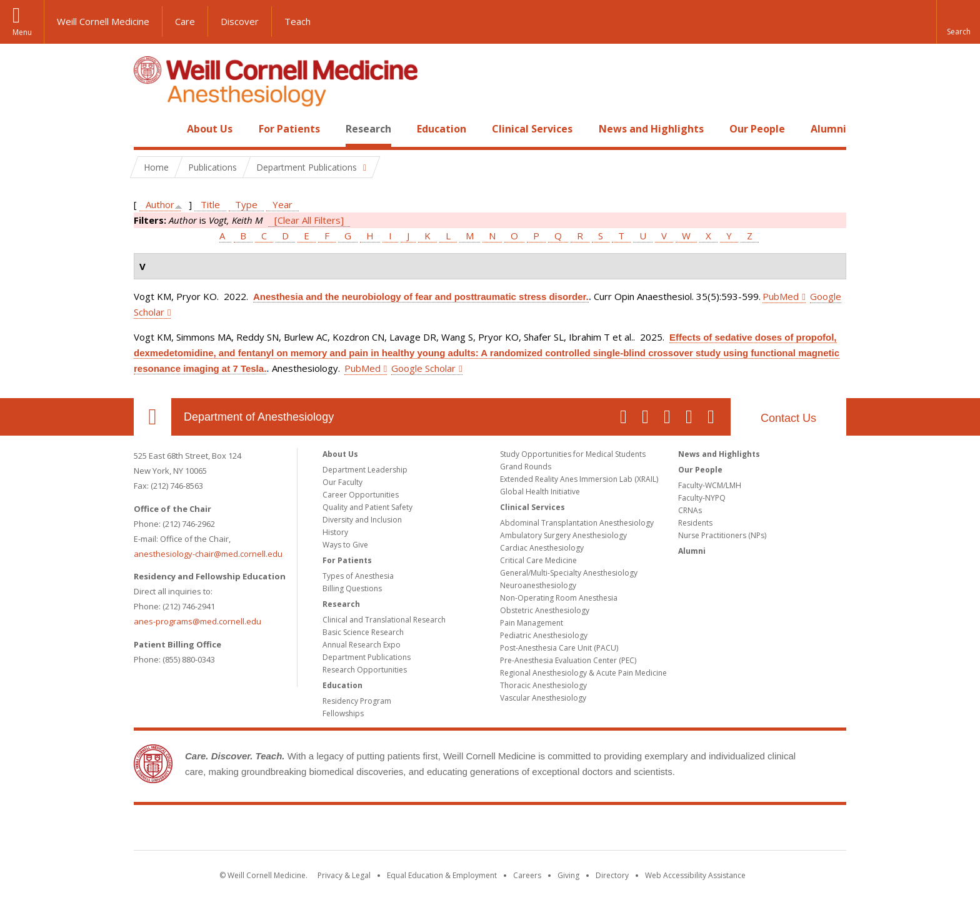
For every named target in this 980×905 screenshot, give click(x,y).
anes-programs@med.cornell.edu (197, 621)
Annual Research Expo (361, 644)
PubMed (780, 296)
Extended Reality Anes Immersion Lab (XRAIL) (579, 479)
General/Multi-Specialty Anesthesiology (569, 573)
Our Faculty (342, 482)
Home (147, 128)
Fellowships (343, 713)
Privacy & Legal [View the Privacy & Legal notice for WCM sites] (344, 875)
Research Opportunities (364, 669)
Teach (297, 21)
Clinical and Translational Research (384, 619)
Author (160, 204)
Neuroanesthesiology (538, 585)
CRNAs (690, 510)
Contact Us (788, 418)
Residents (695, 523)
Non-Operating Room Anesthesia (559, 597)
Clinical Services (532, 129)
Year (282, 204)
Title (210, 204)
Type (246, 204)
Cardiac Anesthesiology (542, 547)
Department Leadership (365, 469)
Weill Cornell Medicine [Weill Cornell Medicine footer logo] (490, 830)
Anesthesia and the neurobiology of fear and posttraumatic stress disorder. (421, 296)
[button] (958, 22)
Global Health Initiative (540, 491)
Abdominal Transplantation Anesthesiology (577, 523)
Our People (757, 129)
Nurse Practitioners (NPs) (722, 535)
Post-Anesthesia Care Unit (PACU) (559, 647)
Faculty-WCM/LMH (709, 485)
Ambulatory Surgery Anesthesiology (563, 535)
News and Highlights (651, 129)
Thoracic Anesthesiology (543, 685)
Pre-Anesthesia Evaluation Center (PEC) (568, 660)
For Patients (289, 129)
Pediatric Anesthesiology (544, 635)
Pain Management (531, 623)
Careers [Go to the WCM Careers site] (527, 875)
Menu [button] (22, 32)
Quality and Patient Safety (367, 507)
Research (368, 129)
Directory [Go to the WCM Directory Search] (612, 875)
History (335, 532)
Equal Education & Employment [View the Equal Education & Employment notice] (442, 875)
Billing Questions (352, 588)
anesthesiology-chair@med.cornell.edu (208, 553)
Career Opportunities (360, 494)
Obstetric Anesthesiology (544, 610)
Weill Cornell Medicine (103, 21)
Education (441, 129)
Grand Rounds (525, 466)
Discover (240, 21)
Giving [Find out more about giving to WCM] (568, 875)
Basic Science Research (363, 632)
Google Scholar (423, 368)
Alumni (828, 129)
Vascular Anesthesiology (543, 697)
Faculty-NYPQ (702, 497)
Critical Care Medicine (538, 560)
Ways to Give (345, 544)
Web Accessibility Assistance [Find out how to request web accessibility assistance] (695, 875)
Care (185, 21)
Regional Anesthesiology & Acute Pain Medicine (583, 673)
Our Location (152, 417)
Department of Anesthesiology (259, 417)
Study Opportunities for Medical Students (573, 454)
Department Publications (366, 657)
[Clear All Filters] (309, 220)
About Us (209, 129)
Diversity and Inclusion (362, 519)
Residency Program (356, 701)
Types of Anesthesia (358, 576)
